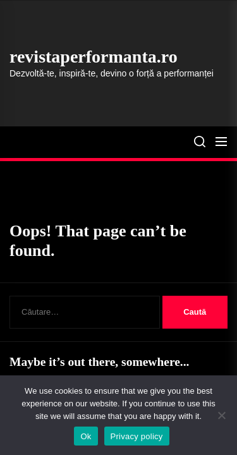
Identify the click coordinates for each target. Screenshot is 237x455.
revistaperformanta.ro (93, 56)
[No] (221, 415)
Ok (85, 436)
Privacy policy (137, 436)
